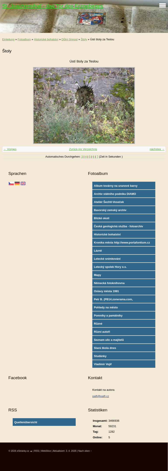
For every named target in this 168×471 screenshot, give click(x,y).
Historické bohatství (46, 39)
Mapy (97, 275)
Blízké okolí (101, 218)
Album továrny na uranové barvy (115, 185)
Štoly (84, 39)
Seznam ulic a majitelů (109, 339)
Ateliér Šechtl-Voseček (109, 202)
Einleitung (8, 39)
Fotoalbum (24, 39)
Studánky (100, 356)
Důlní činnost (69, 39)
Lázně (98, 250)
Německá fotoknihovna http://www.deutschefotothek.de (115, 284)
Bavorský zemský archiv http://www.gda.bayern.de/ (111, 211)
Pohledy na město (106, 307)
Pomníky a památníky (108, 315)
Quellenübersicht (25, 422)
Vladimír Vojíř (103, 364)
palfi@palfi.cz (100, 396)
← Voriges (10, 149)
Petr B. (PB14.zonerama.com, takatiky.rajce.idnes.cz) (113, 300)
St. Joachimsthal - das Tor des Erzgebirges (52, 6)
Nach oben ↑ (85, 451)
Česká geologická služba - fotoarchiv (118, 226)
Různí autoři (102, 331)
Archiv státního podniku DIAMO (115, 194)
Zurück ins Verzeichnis (83, 149)
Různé (98, 323)
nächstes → (157, 149)
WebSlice (46, 451)
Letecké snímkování (107, 258)
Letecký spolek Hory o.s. (110, 266)
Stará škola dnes (105, 348)
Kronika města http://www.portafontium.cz (122, 242)
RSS (36, 451)
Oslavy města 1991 (106, 291)
